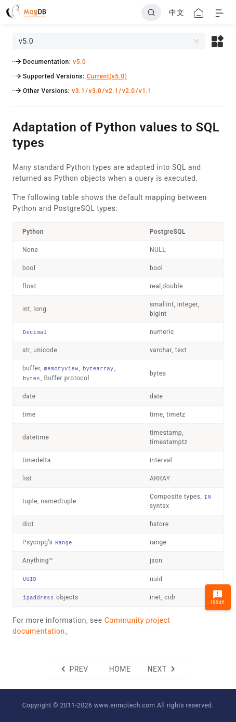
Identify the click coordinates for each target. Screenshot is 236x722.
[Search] (151, 12)
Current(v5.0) (107, 76)
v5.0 (79, 61)
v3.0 (94, 91)
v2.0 (128, 91)
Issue (218, 597)
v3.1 (78, 91)
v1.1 (145, 91)
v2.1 (112, 91)
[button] (218, 41)
